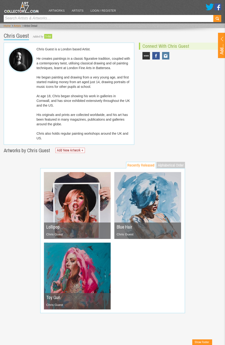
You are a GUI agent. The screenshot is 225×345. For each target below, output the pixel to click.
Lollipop (53, 227)
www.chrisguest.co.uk (146, 55)
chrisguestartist (166, 55)
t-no (48, 36)
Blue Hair (125, 227)
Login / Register (105, 10)
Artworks (59, 10)
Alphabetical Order (171, 165)
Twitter (210, 7)
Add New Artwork (70, 150)
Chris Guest (55, 234)
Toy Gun (53, 297)
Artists (79, 10)
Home (7, 26)
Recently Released (140, 165)
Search (217, 18)
